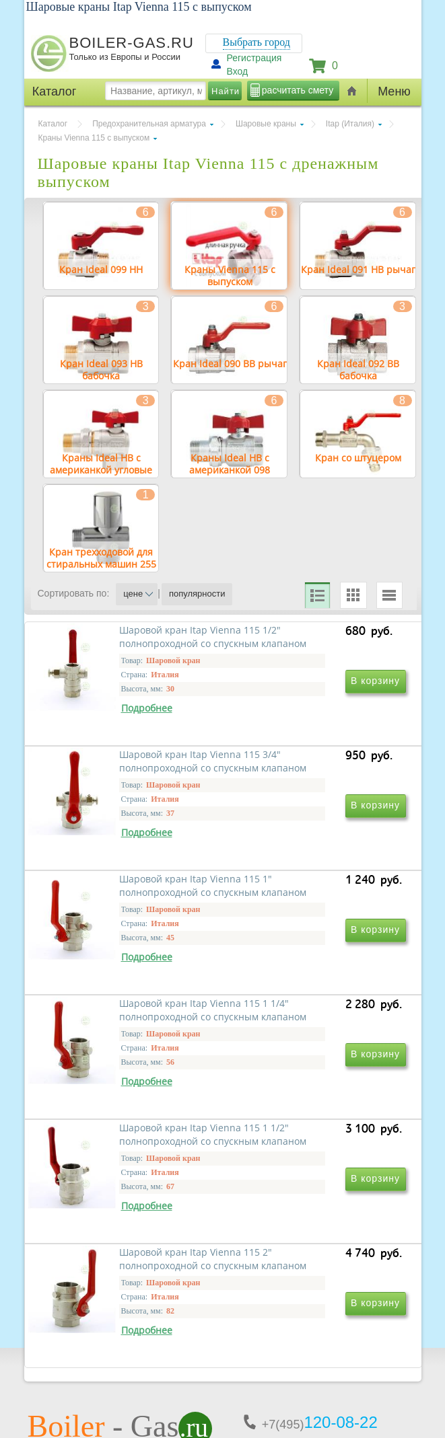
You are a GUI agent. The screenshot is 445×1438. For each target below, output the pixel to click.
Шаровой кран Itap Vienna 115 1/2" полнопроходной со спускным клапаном (131, 774)
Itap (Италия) (350, 123)
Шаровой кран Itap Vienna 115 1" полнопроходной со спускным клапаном (131, 968)
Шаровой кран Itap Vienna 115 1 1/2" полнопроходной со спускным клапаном (131, 1162)
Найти (225, 91)
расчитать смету (297, 90)
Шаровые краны (266, 123)
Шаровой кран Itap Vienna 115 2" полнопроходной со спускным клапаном (314, 1162)
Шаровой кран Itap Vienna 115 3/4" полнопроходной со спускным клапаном (314, 774)
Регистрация (254, 57)
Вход (237, 71)
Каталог (53, 123)
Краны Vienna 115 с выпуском (94, 138)
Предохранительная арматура (149, 123)
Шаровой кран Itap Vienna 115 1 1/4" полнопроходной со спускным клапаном (314, 968)
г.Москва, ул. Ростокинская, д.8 (100, 1325)
